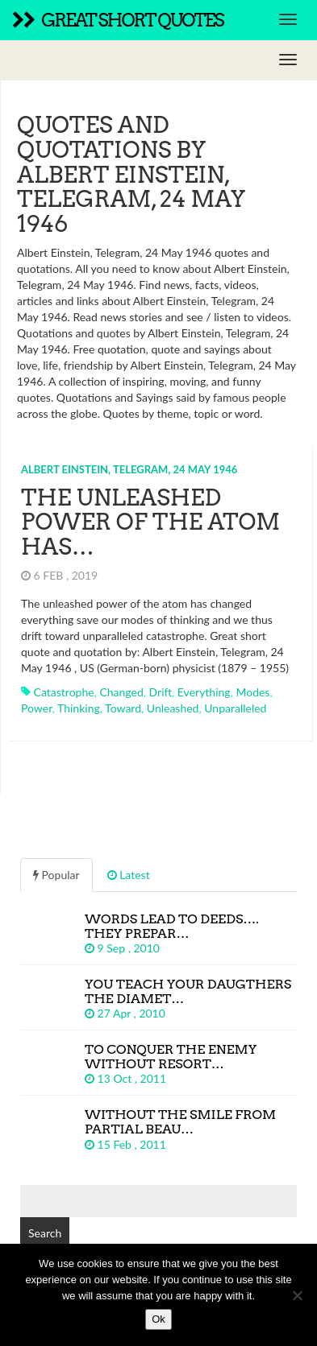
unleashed (173, 708)
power (36, 708)
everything (204, 692)
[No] (297, 1295)
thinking (78, 708)
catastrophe (64, 692)
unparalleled (235, 708)
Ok (158, 1319)
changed (121, 692)
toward (123, 708)
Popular (56, 875)
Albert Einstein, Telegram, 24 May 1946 (129, 469)
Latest (128, 875)
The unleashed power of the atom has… (150, 522)
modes (252, 692)
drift (161, 692)
